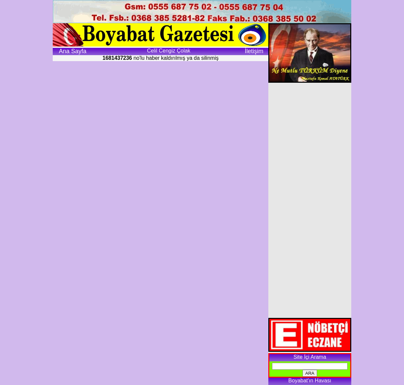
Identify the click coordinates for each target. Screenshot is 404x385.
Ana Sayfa (72, 51)
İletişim (254, 51)
